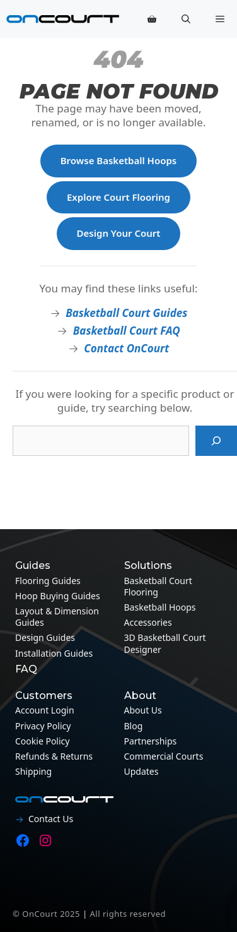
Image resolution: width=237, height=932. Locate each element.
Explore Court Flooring (118, 197)
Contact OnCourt (126, 348)
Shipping (33, 771)
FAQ (26, 669)
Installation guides (54, 653)
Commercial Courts (164, 756)
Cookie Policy (42, 741)
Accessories (148, 622)
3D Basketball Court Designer (165, 643)
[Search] (216, 441)
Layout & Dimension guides (57, 616)
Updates (141, 771)
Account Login (44, 710)
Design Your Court (119, 233)
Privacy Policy (43, 726)
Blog (133, 726)
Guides (32, 565)
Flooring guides (48, 581)
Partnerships (150, 741)
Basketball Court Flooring (158, 586)
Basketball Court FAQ (126, 330)
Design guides (45, 637)
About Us (143, 710)
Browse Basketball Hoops (119, 160)
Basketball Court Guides (126, 313)
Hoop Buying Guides (57, 596)
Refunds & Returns (54, 756)
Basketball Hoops (160, 607)
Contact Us (50, 819)
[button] (186, 19)
